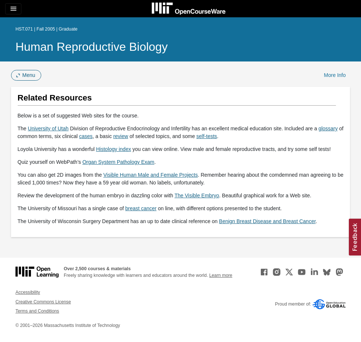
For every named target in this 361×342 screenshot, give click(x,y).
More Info (335, 75)
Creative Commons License (43, 301)
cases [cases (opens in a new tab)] (86, 136)
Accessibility (27, 292)
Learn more (220, 275)
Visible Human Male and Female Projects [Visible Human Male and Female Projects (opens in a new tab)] (150, 175)
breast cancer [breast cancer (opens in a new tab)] (141, 208)
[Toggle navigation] (13, 8)
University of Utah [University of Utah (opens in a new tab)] (48, 128)
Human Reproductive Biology (91, 46)
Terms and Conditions (37, 311)
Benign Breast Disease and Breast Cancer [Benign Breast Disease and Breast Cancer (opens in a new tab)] (267, 221)
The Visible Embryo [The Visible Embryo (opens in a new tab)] (197, 195)
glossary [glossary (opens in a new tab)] (328, 128)
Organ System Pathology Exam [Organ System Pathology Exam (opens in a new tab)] (118, 162)
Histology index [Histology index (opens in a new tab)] (113, 149)
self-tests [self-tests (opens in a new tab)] (206, 136)
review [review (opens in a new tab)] (120, 136)
